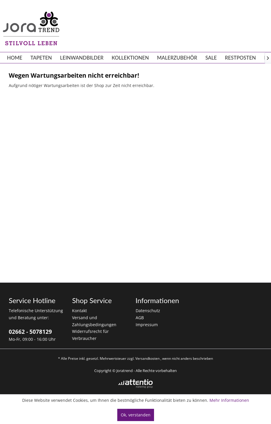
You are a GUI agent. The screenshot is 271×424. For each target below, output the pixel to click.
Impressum (147, 324)
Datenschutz (148, 310)
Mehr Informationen (229, 400)
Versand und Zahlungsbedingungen (94, 321)
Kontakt (79, 310)
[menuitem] (14, 57)
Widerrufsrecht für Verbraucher (90, 335)
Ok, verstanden (136, 415)
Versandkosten (147, 358)
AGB (140, 317)
